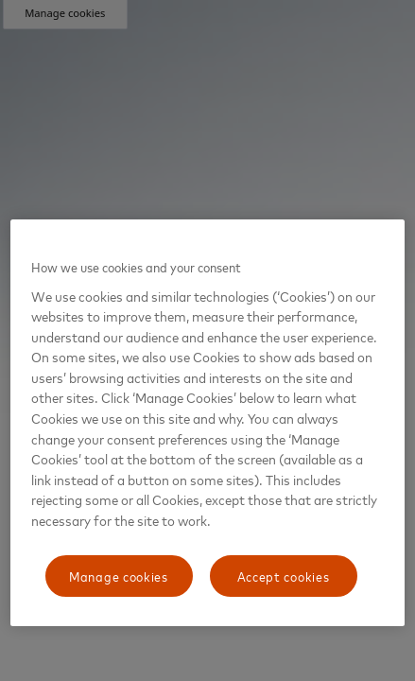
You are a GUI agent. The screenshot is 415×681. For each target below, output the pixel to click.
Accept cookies (283, 576)
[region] (207, 422)
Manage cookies (118, 576)
